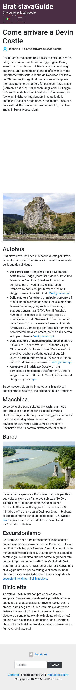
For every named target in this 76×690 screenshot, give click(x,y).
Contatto (13, 675)
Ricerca (54, 665)
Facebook (38, 654)
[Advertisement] (38, 153)
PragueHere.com (57, 675)
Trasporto (13, 49)
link (5, 520)
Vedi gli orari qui (59, 293)
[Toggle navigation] (20, 18)
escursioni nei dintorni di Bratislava (25, 578)
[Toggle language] (8, 18)
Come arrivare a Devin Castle (42, 49)
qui (34, 379)
